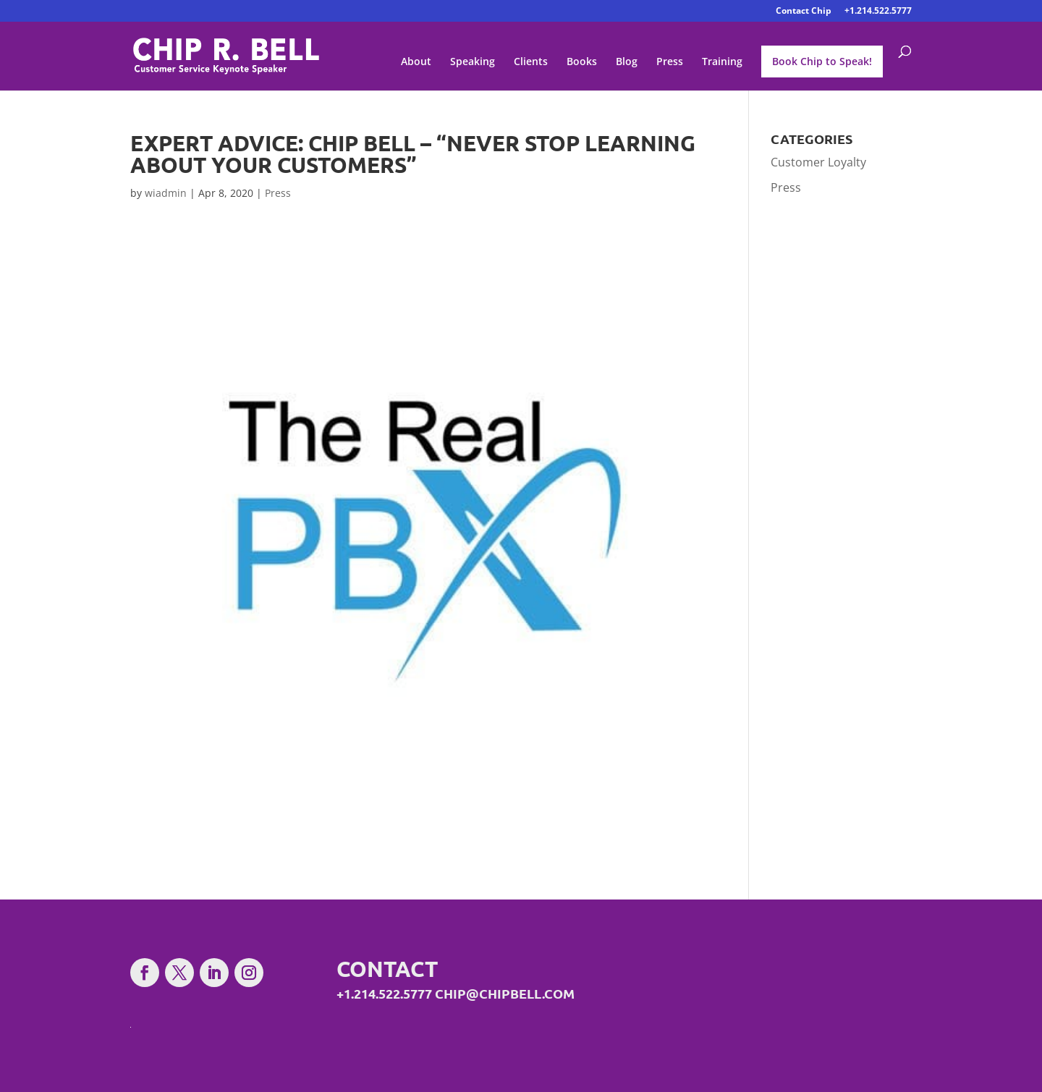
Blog (627, 62)
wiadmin (166, 193)
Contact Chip (803, 12)
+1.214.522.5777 (878, 12)
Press (669, 62)
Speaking (472, 62)
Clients (531, 62)
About (416, 62)
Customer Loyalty (818, 162)
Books (582, 62)
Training (722, 62)
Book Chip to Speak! (822, 61)
